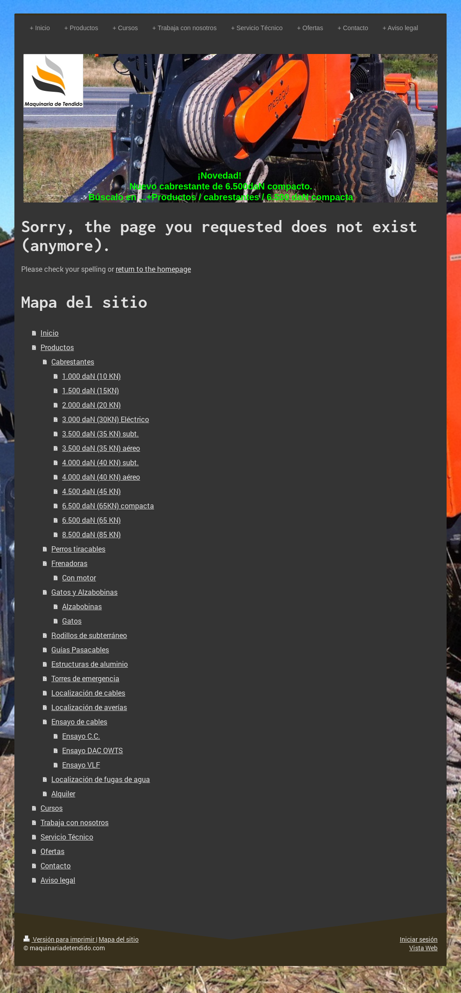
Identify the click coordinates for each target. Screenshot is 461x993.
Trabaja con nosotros (74, 822)
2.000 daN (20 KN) (91, 404)
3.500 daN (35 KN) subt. (100, 433)
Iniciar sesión (419, 939)
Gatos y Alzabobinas (84, 592)
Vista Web (423, 948)
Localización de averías (89, 707)
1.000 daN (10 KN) (91, 376)
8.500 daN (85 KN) (91, 534)
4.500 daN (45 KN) (91, 491)
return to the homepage (153, 269)
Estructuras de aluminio (89, 664)
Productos (57, 347)
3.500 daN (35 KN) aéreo (101, 448)
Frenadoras (69, 563)
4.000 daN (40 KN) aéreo (101, 476)
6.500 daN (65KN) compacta (108, 505)
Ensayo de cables (79, 721)
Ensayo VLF (81, 764)
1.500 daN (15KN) (90, 390)
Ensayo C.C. (81, 736)
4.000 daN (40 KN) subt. (100, 462)
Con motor (79, 577)
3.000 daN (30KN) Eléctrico (105, 419)
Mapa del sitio (119, 939)
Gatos (71, 620)
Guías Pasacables (80, 649)
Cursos (52, 808)
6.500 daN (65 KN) (91, 520)
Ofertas (52, 851)
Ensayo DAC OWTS (92, 750)
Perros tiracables (78, 548)
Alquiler (63, 793)
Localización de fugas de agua (100, 779)
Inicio (50, 332)
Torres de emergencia (85, 678)
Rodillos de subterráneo (89, 635)
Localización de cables (88, 692)
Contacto (56, 865)
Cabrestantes (72, 361)
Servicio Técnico (67, 836)
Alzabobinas (82, 606)
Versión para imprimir (59, 939)
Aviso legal (58, 880)
